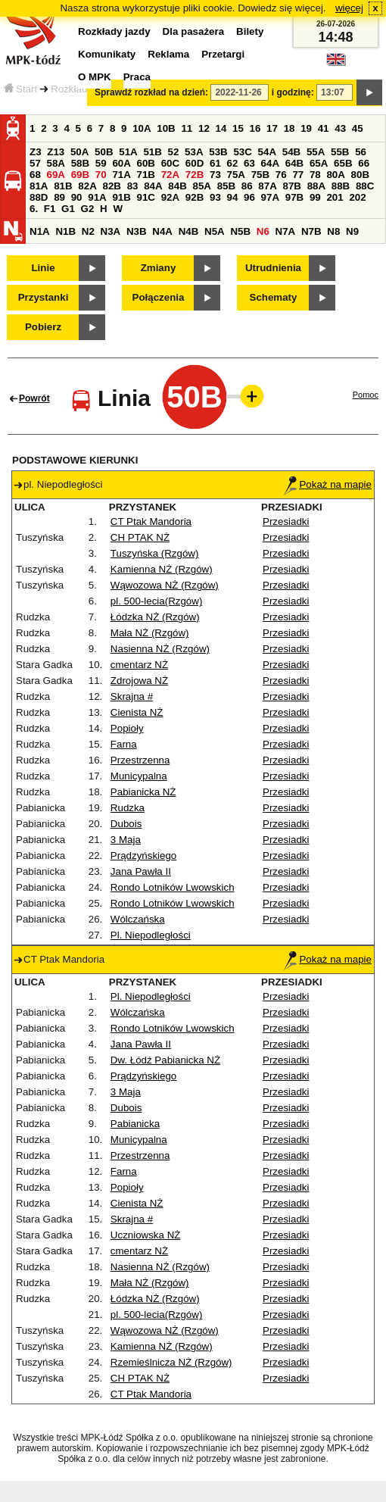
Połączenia (158, 297)
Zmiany (158, 267)
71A (121, 174)
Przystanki (43, 297)
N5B (240, 231)
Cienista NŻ (137, 712)
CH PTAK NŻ (140, 537)
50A (79, 152)
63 (249, 163)
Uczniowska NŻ (146, 1235)
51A (128, 152)
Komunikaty (106, 54)
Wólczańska (138, 919)
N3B (136, 231)
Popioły (127, 728)
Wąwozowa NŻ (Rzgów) (165, 585)
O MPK (94, 77)
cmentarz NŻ (139, 664)
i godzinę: (293, 92)
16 (255, 128)
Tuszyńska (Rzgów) (155, 553)
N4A (162, 231)
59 (101, 163)
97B (294, 197)
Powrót (34, 398)
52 (173, 152)
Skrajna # (132, 696)
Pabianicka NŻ (143, 792)
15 (238, 128)
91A (97, 197)
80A (335, 174)
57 (35, 163)
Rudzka (128, 807)
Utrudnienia (273, 267)
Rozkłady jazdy (85, 89)
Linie (42, 267)
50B (104, 152)
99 (315, 197)
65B (343, 163)
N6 (263, 231)
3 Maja (126, 839)
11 (186, 128)
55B (340, 152)
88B (341, 186)
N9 (352, 231)
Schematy (273, 297)
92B (194, 197)
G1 (68, 208)
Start (20, 89)
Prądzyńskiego (143, 855)
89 (59, 197)
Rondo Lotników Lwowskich (173, 887)
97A (270, 197)
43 (340, 128)
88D (39, 197)
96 (249, 197)
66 (363, 163)
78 (315, 174)
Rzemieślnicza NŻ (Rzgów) (171, 1362)
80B (360, 174)
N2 (88, 231)
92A (170, 197)
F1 (50, 208)
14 (221, 128)
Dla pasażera (194, 31)
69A (56, 174)
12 (204, 128)
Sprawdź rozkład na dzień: (151, 92)
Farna (124, 744)
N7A (285, 231)
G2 (88, 208)
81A (39, 186)
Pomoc (365, 394)
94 (232, 197)
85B (226, 186)
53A (194, 152)
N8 (333, 231)
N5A (214, 231)
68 (35, 174)
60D (194, 163)
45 (357, 128)
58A (56, 163)
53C (242, 152)
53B (218, 152)
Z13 (55, 152)
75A (236, 174)
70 (101, 174)
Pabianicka (135, 1123)
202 (357, 197)
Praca (137, 77)
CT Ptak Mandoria (151, 521)
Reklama (168, 54)
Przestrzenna (140, 760)
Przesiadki (286, 521)
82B (111, 186)
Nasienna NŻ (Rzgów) (160, 648)
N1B (65, 231)
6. (34, 208)
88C (365, 186)
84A (153, 186)
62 (232, 163)
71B (146, 174)
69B (80, 174)
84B (177, 186)
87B (291, 186)
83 (133, 186)
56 (360, 152)
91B (121, 197)
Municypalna (139, 776)
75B (260, 174)
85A (201, 186)
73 (215, 174)
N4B (189, 231)
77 (298, 174)
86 (247, 186)
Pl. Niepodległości (151, 935)
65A (319, 163)
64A (270, 163)
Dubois (126, 823)
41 (323, 128)
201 (334, 197)
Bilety (249, 31)
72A (170, 174)
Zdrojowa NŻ (139, 680)
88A (316, 186)
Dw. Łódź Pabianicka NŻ (165, 1060)
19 (306, 128)
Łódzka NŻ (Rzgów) (155, 617)
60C (170, 163)
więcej (349, 8)
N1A (40, 231)
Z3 (36, 152)
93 (215, 197)
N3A (111, 231)
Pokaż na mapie (328, 484)
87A (267, 186)
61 (215, 163)
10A (141, 128)
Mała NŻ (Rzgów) (150, 633)
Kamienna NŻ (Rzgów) (162, 569)
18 (289, 128)
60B (146, 163)
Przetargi (222, 54)
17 (272, 128)
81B (63, 186)
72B (194, 174)
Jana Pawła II (141, 871)
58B (80, 163)
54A (267, 152)
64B (294, 163)
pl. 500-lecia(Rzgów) (156, 601)
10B (166, 128)
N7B (311, 231)
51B (152, 152)
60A (121, 163)
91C (146, 197)
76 (281, 174)
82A (87, 186)
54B (291, 152)
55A (316, 152)
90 (76, 197)
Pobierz (43, 327)
